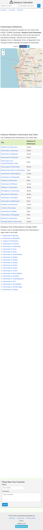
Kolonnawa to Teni (9, 281)
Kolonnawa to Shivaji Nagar (12, 287)
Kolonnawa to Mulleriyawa (10, 201)
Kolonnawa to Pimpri (10, 265)
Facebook (23, 46)
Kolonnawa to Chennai (11, 244)
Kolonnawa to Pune (9, 249)
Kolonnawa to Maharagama (11, 174)
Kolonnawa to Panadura (9, 198)
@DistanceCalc (21, 526)
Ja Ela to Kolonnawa (8, 208)
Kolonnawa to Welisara (9, 184)
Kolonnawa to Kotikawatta (10, 177)
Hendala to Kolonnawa (9, 180)
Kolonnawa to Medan (10, 260)
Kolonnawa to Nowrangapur (12, 273)
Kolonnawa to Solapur (10, 289)
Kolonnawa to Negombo (9, 154)
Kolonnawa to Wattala (8, 211)
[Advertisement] (21, 18)
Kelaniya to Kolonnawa (9, 218)
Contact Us (20, 518)
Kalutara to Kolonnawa (9, 187)
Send (5, 504)
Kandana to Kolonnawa (9, 204)
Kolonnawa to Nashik (10, 262)
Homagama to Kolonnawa (10, 191)
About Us (12, 518)
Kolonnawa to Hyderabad (12, 246)
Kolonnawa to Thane (10, 271)
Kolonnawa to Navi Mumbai (12, 254)
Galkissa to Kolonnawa (9, 147)
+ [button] (3, 50)
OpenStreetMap (38, 87)
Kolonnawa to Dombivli (11, 276)
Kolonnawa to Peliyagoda (10, 215)
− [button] (3, 53)
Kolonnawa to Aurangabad (12, 284)
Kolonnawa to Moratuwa (9, 150)
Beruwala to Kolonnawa (9, 194)
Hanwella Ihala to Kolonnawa (11, 221)
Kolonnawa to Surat (10, 252)
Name (4, 484)
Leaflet (30, 87)
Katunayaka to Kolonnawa (10, 167)
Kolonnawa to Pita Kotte (9, 157)
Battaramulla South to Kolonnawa (13, 170)
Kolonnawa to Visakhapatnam (13, 279)
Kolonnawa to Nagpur (10, 257)
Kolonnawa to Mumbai (10, 235)
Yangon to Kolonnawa (10, 241)
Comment (5, 491)
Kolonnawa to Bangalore (11, 238)
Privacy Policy (30, 518)
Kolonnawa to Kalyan (10, 268)
